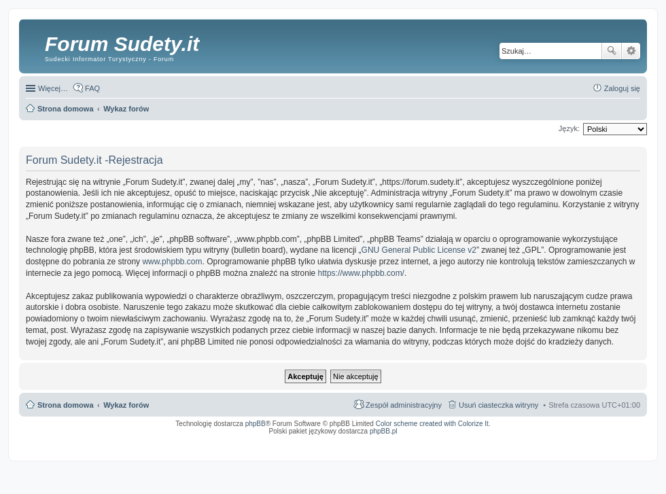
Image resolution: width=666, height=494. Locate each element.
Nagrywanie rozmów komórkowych (577, 444)
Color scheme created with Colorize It (432, 423)
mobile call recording (628, 444)
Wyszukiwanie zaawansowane (631, 51)
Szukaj (611, 51)
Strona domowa (65, 405)
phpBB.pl (384, 431)
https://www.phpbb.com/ (361, 273)
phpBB (255, 423)
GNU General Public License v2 (419, 250)
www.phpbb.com (172, 261)
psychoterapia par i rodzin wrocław (615, 448)
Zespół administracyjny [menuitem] (404, 405)
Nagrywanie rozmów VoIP (536, 440)
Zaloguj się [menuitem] (622, 88)
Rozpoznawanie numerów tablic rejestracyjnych (604, 440)
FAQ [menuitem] (92, 88)
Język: (569, 128)
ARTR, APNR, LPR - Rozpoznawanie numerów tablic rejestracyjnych (329, 440)
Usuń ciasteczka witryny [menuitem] (498, 405)
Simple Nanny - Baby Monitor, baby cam (428, 440)
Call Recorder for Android (489, 440)
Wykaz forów (126, 405)
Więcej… (53, 88)
